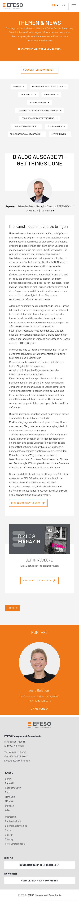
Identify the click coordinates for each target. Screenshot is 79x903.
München (9, 801)
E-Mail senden (40, 708)
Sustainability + (56, 126)
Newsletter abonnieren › (39, 69)
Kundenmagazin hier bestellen (39, 865)
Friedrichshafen (13, 787)
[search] (64, 6)
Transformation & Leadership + (27, 134)
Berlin (8, 778)
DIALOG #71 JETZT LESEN (39, 580)
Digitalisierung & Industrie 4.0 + (49, 87)
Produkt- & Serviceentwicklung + (39, 118)
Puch (7, 792)
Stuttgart (9, 805)
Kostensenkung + (39, 102)
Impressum (11, 816)
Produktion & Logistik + (27, 126)
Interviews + (51, 95)
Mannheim (10, 796)
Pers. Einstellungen (15, 843)
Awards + (18, 87)
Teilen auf (48, 210)
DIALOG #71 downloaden (28, 502)
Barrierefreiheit (13, 821)
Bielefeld (9, 783)
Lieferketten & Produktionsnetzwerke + (39, 110)
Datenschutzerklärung (16, 825)
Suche (8, 830)
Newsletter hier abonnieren (39, 880)
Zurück (12, 608)
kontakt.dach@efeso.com (17, 760)
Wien (7, 810)
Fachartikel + (28, 95)
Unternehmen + (60, 134)
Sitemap (9, 839)
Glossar (9, 834)
